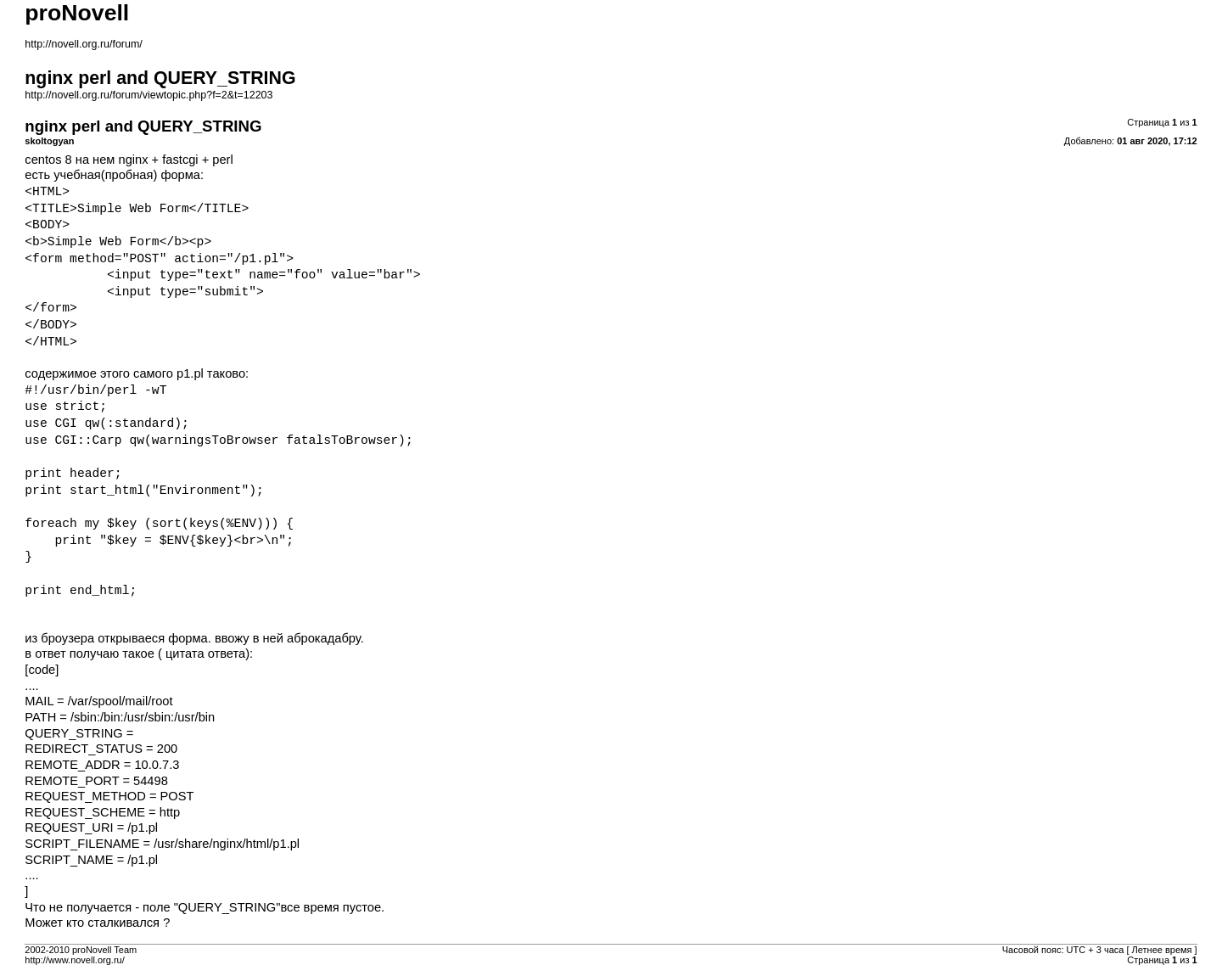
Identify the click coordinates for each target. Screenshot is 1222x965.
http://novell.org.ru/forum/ (83, 44)
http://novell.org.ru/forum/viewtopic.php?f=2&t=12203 (148, 95)
